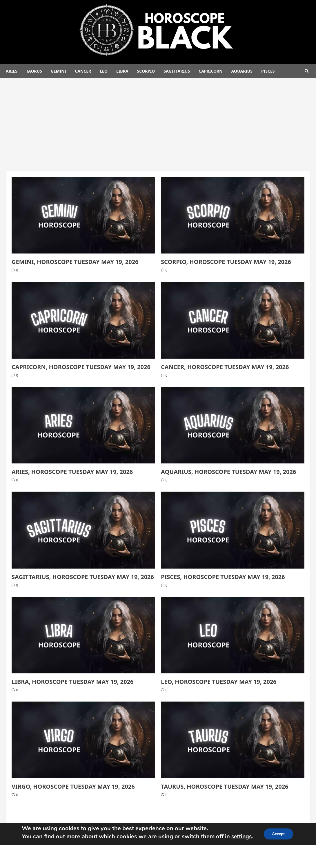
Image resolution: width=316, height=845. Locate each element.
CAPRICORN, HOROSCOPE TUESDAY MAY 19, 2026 (81, 367)
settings (241, 836)
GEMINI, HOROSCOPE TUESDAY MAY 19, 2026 (75, 262)
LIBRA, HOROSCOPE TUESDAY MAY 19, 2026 (73, 682)
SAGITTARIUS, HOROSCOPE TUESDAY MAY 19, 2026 (83, 577)
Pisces (268, 71)
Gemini (58, 71)
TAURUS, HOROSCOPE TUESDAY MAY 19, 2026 (224, 786)
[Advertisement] (158, 121)
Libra (122, 71)
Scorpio (146, 71)
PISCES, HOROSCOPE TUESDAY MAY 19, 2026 (223, 577)
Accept (279, 834)
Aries (11, 71)
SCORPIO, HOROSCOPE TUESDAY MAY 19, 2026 (226, 262)
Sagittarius (177, 71)
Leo (104, 71)
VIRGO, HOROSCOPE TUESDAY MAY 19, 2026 (73, 786)
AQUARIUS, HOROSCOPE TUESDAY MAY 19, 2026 (228, 472)
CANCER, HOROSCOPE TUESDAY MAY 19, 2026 (225, 367)
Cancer (83, 71)
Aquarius (242, 71)
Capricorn (210, 71)
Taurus (34, 71)
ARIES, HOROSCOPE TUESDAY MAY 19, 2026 (72, 472)
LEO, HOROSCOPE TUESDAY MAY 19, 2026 (219, 682)
